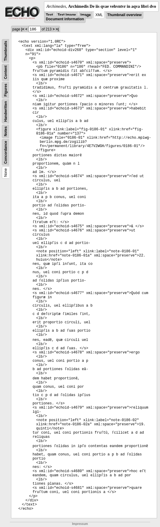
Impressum (80, 524)
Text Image (66, 15)
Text (49, 15)
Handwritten (6, 111)
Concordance (6, 152)
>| (57, 29)
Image (86, 15)
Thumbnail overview (124, 15)
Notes (6, 131)
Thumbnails (6, 51)
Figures (6, 90)
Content (6, 72)
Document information (65, 19)
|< (22, 29)
